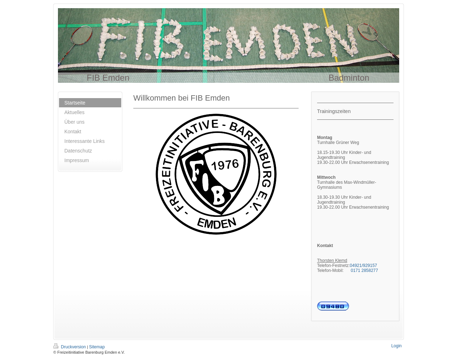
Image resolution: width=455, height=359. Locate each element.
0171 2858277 (364, 270)
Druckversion (70, 346)
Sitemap (97, 346)
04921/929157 (363, 265)
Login (396, 345)
